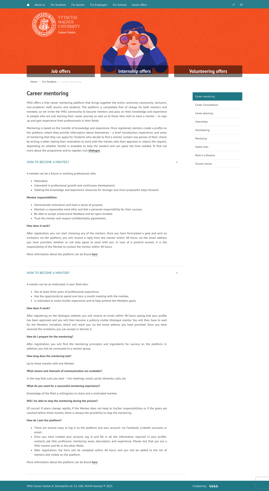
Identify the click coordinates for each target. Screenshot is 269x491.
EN (240, 4)
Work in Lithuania (205, 155)
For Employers (99, 4)
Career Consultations (206, 104)
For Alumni (78, 4)
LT (232, 4)
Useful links (201, 147)
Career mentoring (205, 96)
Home (33, 81)
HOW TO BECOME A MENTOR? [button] (48, 272)
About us (40, 4)
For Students (59, 4)
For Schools (120, 4)
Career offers (140, 4)
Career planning (204, 113)
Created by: (205, 486)
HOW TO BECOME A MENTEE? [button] (48, 162)
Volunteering (202, 130)
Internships (201, 121)
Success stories (203, 163)
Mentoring (201, 138)
